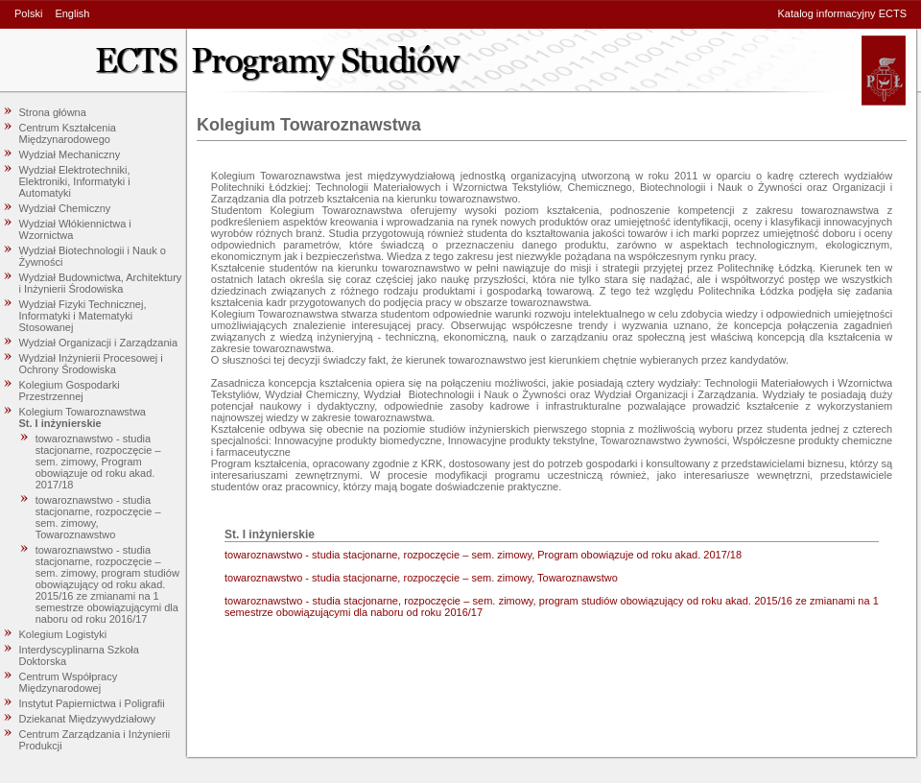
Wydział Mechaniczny (70, 154)
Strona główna (52, 112)
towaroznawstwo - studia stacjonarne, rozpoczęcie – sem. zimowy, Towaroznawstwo (98, 517)
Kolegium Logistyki (63, 634)
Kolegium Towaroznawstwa (82, 411)
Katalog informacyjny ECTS (843, 13)
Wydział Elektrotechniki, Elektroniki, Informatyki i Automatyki (74, 181)
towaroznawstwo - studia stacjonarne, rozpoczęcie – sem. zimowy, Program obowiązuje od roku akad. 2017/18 (98, 461)
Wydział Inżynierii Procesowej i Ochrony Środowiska (91, 363)
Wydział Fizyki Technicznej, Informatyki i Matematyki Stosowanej (83, 315)
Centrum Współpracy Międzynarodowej (68, 682)
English (72, 13)
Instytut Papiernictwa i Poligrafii (92, 703)
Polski (28, 13)
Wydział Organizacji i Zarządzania (98, 342)
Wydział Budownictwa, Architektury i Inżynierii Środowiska (100, 283)
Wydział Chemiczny (65, 208)
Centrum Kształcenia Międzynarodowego (68, 133)
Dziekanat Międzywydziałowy (87, 718)
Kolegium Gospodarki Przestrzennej (69, 390)
